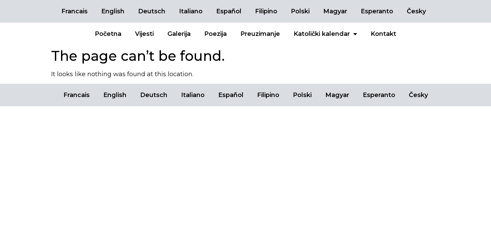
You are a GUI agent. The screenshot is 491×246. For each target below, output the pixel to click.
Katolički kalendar (325, 33)
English (112, 11)
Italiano (191, 11)
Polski (300, 11)
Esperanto (377, 11)
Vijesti (144, 34)
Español (228, 11)
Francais (74, 11)
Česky (416, 11)
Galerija (179, 34)
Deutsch (151, 11)
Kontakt (383, 34)
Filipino (266, 11)
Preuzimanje (260, 34)
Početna (108, 34)
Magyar (335, 11)
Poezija (215, 34)
